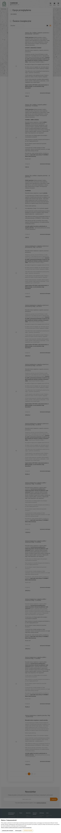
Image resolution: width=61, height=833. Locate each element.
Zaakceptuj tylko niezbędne (7, 830)
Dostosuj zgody (18, 830)
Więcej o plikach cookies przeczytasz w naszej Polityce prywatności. (16, 827)
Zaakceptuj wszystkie (28, 830)
